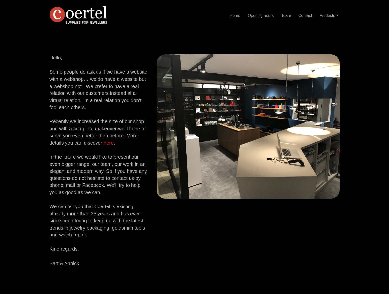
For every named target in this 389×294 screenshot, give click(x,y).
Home (235, 15)
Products (329, 15)
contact (119, 178)
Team (286, 15)
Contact (305, 15)
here (109, 143)
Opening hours (261, 15)
